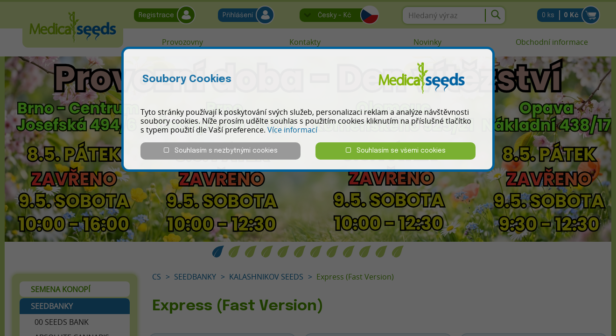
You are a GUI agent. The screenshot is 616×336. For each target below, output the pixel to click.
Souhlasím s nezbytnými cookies (221, 150)
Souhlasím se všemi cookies (396, 150)
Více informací (292, 130)
